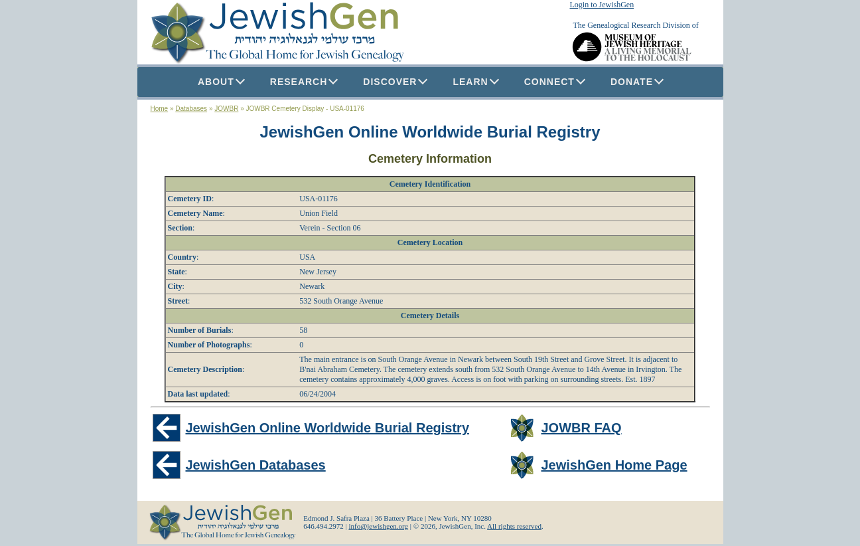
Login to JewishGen (602, 4)
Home (160, 108)
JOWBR (226, 108)
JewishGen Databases (256, 465)
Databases (191, 108)
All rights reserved (514, 526)
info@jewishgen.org (378, 526)
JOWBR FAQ (581, 427)
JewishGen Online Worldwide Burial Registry (430, 132)
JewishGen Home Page (614, 465)
